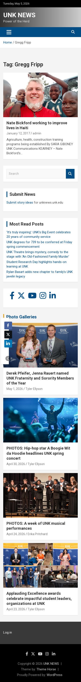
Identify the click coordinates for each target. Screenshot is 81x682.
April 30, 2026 (15, 464)
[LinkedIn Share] (8, 343)
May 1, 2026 (14, 389)
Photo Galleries (21, 316)
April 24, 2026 (15, 534)
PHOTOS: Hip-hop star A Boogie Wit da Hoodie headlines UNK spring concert (38, 453)
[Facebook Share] (8, 325)
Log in (7, 632)
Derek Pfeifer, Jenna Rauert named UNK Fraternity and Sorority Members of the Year (40, 378)
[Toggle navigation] (9, 32)
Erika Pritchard (38, 534)
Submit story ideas (19, 202)
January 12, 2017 (18, 133)
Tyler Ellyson (34, 389)
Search (70, 174)
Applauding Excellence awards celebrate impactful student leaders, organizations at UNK (39, 598)
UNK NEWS (19, 15)
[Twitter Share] (8, 334)
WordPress (54, 675)
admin (37, 133)
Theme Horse (46, 669)
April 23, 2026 (15, 609)
